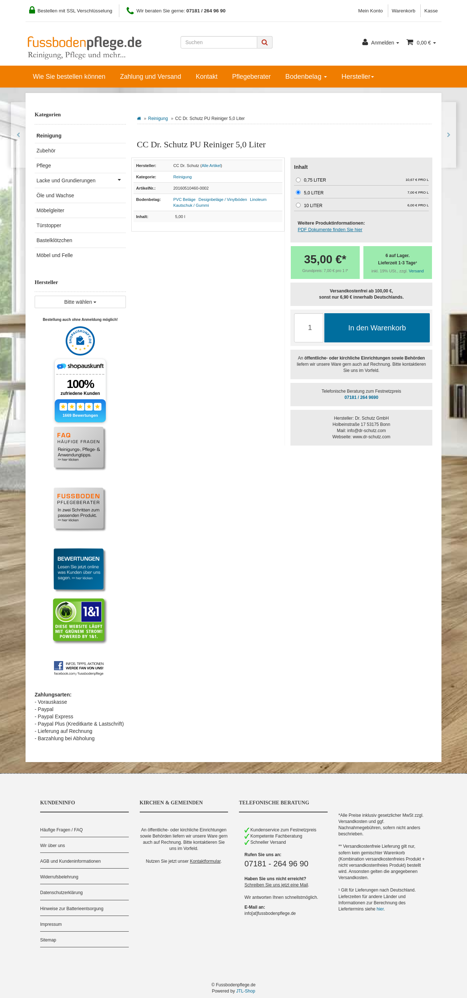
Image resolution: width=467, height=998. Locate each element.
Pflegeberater (251, 76)
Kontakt (206, 76)
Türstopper (48, 225)
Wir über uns (52, 845)
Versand (416, 271)
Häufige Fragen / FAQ (61, 829)
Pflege (43, 165)
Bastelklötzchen (54, 240)
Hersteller (357, 76)
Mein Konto (370, 10)
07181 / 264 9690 (361, 397)
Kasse (431, 10)
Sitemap (48, 940)
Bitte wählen (80, 302)
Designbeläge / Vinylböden (222, 199)
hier (380, 909)
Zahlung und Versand (150, 76)
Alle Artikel (211, 165)
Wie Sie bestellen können (69, 76)
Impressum (51, 924)
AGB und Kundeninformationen (70, 861)
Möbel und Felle (54, 255)
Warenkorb (404, 10)
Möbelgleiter (50, 210)
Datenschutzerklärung (61, 892)
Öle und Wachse (55, 195)
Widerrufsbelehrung (59, 876)
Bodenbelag (306, 76)
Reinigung (158, 118)
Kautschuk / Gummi (191, 205)
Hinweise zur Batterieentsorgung (71, 908)
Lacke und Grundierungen (81, 179)
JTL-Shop (245, 991)
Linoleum (258, 199)
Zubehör (45, 151)
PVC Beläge (184, 199)
